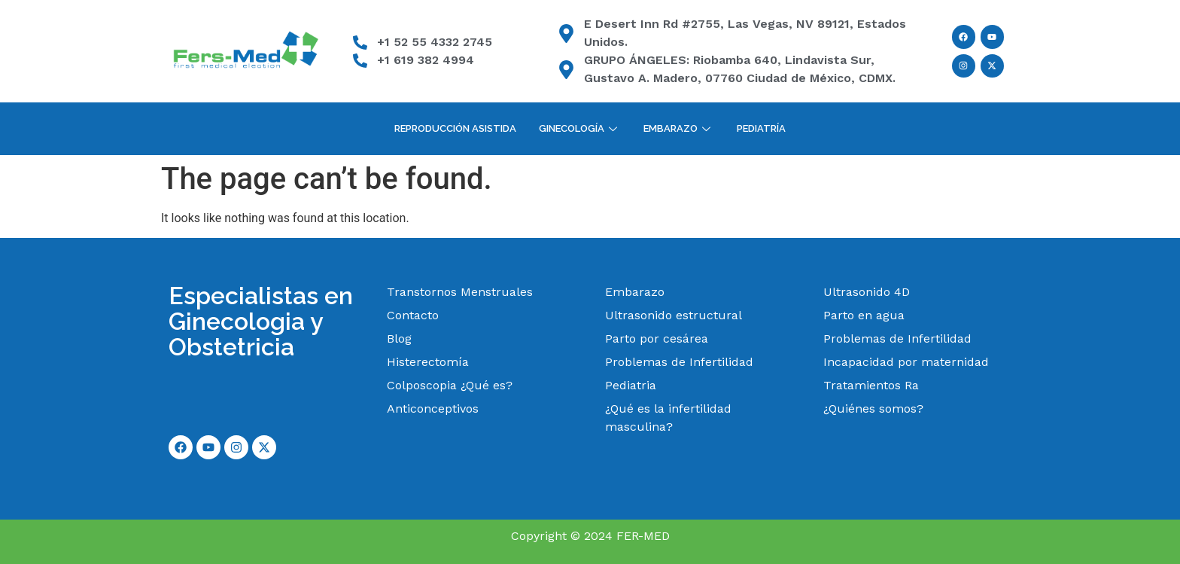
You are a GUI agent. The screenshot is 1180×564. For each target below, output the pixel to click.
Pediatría (761, 128)
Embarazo (678, 128)
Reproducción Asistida (455, 128)
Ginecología (580, 128)
